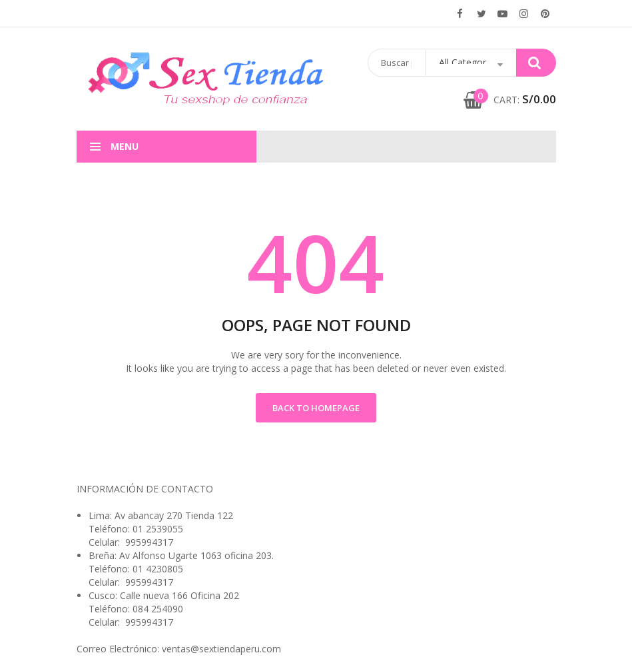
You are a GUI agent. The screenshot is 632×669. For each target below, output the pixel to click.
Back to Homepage (316, 408)
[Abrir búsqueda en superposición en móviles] (462, 62)
